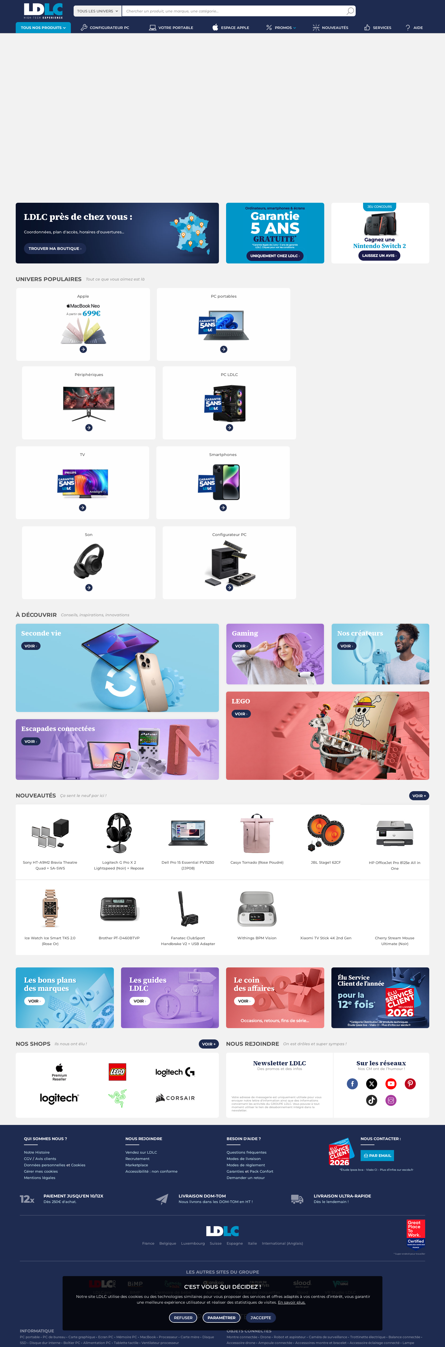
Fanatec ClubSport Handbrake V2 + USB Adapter (188, 786)
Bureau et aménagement (367, 1211)
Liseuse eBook (67, 1211)
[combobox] (98, 11)
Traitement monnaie (262, 1223)
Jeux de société (169, 1270)
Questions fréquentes (247, 997)
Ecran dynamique (145, 1205)
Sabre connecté (260, 1193)
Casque (63, 1205)
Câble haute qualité (243, 1246)
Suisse (216, 1088)
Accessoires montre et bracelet (321, 1188)
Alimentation (317, 1240)
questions (143, 1339)
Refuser (183, 1317)
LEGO (82, 1270)
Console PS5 (49, 1264)
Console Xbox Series (36, 1270)
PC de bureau (54, 1182)
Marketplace (136, 1010)
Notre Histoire (37, 997)
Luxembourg (193, 1088)
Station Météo (317, 1193)
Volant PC (28, 1264)
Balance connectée (404, 1182)
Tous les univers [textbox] (95, 11)
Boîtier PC (71, 1188)
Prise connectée (289, 1193)
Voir (31, 491)
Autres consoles (76, 1264)
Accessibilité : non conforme (151, 1016)
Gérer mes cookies (41, 1016)
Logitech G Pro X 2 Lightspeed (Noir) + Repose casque (119, 710)
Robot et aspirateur (290, 1182)
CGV (28, 1003)
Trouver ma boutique (55, 248)
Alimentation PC (97, 1188)
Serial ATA (387, 1240)
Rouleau (268, 1246)
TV (22, 1205)
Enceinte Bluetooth (36, 1211)
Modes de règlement (246, 1010)
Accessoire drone (241, 1188)
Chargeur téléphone (151, 1235)
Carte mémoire (99, 1235)
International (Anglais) (282, 1088)
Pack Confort (261, 1016)
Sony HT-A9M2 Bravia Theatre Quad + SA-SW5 (50, 710)
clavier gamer (31, 1331)
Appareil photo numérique (104, 1211)
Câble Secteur (364, 1240)
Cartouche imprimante (279, 1211)
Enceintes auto (70, 1235)
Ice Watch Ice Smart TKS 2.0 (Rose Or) (50, 786)
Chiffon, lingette (404, 1211)
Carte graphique (81, 1182)
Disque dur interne (45, 1188)
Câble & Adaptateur (101, 1246)
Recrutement (137, 1003)
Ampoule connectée (275, 1188)
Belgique (167, 1088)
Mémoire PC (126, 1182)
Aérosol (353, 1217)
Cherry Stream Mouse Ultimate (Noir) (394, 786)
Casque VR (65, 1270)
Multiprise (320, 1246)
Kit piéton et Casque (130, 1240)
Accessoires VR (102, 1270)
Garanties (235, 1016)
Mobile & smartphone (37, 1235)
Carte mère (190, 1182)
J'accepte (260, 1317)
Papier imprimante (302, 1217)
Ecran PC (105, 1182)
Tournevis (406, 1240)
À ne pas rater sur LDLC (229, 1339)
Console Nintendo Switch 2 (115, 1264)
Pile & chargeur (271, 1217)
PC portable (30, 1182)
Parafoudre (340, 1240)
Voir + (419, 640)
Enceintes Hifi (174, 1205)
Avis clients (45, 1003)
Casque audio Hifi (113, 1205)
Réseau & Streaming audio (172, 1211)
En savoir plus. (291, 1301)
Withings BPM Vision (257, 783)
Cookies (78, 1010)
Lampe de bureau (241, 1217)
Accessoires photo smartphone (46, 1240)
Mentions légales (39, 1022)
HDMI (241, 1240)
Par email (377, 1001)
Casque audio (84, 1205)
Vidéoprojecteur (40, 1205)
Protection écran (198, 1240)
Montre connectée (242, 1182)
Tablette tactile (126, 1188)
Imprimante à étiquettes (383, 1217)
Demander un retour (246, 1022)
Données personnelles (44, 1010)
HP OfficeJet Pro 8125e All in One (394, 710)
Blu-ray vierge (332, 1217)
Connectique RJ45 (293, 1246)
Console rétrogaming (136, 1270)
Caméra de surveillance (328, 1182)
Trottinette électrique (367, 1182)
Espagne (235, 1088)
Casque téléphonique (92, 1240)
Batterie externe (33, 1246)
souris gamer (60, 1331)
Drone (265, 1182)
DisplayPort (293, 1240)
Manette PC (180, 1264)
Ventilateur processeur (160, 1188)
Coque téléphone (185, 1235)
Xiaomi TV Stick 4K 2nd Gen (326, 783)
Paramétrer (221, 1317)
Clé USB (336, 1211)
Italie (252, 1088)
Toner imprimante (242, 1211)
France (148, 1088)
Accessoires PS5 (154, 1264)
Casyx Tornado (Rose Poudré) (256, 707)
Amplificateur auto (165, 1240)
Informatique (238, 1264)
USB (230, 1240)
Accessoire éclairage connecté (375, 1188)
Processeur (168, 1182)
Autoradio (123, 1235)
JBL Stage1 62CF (326, 707)
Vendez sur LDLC (141, 997)
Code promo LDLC (264, 1339)
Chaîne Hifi (138, 1211)
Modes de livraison (244, 1003)
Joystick (200, 1264)
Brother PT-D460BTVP (119, 783)
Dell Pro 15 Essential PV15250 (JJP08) (188, 710)
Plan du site (222, 1161)
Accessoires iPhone (66, 1246)
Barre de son (199, 1205)
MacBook (148, 1182)
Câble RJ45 (271, 1240)
